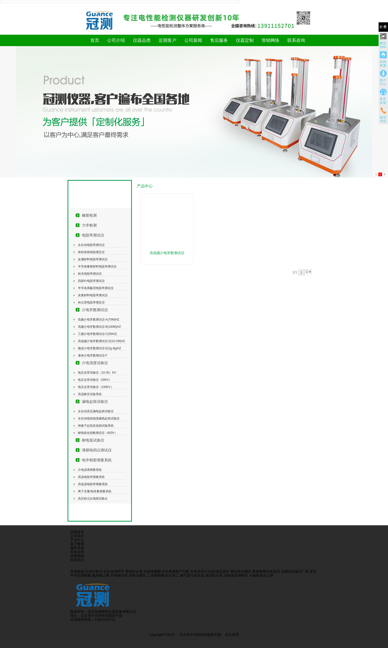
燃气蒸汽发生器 (192, 575)
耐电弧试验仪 (93, 440)
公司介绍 (116, 40)
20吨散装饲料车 (235, 575)
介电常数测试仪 (95, 310)
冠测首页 (77, 532)
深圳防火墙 (213, 575)
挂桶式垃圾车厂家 (295, 571)
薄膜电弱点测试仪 (97, 450)
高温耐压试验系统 (90, 394)
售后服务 (219, 40)
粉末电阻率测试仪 (90, 273)
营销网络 (270, 40)
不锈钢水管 (119, 575)
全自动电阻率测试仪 (91, 245)
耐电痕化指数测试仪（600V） (98, 433)
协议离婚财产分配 (175, 571)
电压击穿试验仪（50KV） (95, 380)
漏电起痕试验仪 (95, 401)
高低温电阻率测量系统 (93, 484)
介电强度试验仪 (95, 363)
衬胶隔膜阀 (152, 571)
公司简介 (77, 536)
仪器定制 (245, 40)
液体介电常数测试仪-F (92, 355)
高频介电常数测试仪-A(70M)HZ (98, 319)
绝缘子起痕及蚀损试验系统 (96, 425)
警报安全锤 (134, 571)
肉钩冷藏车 (137, 575)
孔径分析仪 (93, 571)
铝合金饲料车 (113, 571)
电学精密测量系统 (97, 460)
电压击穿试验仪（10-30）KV (97, 372)
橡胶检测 (89, 215)
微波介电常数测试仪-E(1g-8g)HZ (99, 348)
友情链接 (77, 571)
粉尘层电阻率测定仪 (91, 302)
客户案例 (77, 544)
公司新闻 (193, 40)
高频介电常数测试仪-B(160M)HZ (99, 326)
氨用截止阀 (100, 575)
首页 (94, 40)
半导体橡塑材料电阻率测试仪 (97, 266)
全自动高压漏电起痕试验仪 (96, 411)
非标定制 (77, 552)
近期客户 (167, 40)
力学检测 (89, 225)
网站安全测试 (240, 571)
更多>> (312, 186)
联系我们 (77, 560)
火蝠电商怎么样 (261, 575)
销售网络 (77, 556)
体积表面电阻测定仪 (91, 252)
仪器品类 (142, 40)
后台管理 (232, 635)
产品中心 (77, 540)
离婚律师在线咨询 (266, 571)
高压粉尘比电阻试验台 (93, 498)
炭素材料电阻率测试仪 (93, 295)
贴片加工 (172, 575)
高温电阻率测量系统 (91, 477)
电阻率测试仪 (93, 235)
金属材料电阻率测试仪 (93, 259)
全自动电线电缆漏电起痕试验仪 (99, 418)
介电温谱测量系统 (90, 469)
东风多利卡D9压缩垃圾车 (209, 571)
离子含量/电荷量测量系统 (94, 491)
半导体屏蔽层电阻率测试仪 (96, 288)
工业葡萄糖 (155, 575)
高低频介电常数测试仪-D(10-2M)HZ (101, 341)
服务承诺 (77, 548)
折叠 (383, 27)
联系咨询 (296, 40)
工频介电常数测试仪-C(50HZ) (97, 334)
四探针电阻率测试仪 (91, 281)
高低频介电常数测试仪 (167, 253)
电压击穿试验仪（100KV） (96, 387)
